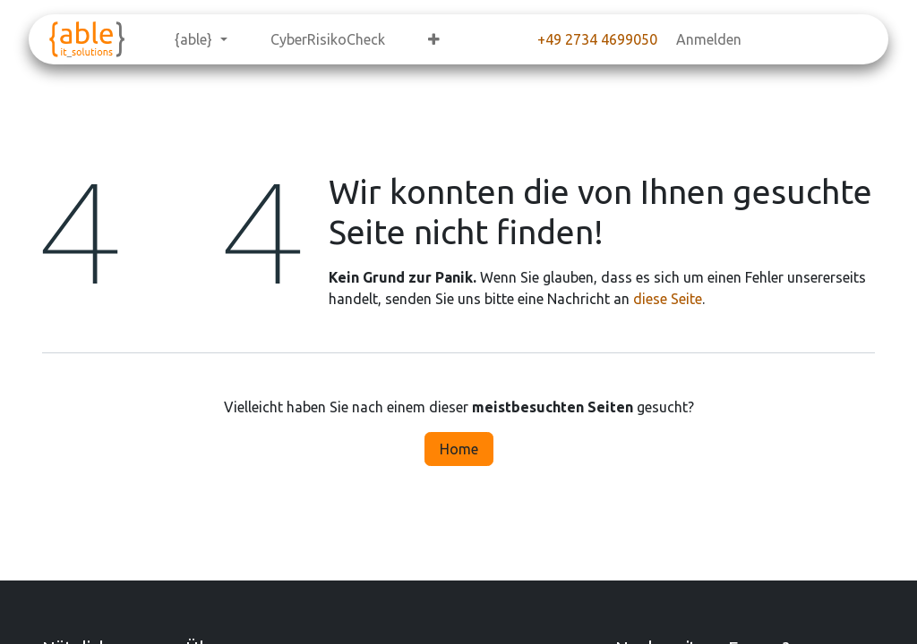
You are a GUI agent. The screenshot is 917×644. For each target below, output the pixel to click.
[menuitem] (200, 39)
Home (459, 449)
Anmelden (708, 39)
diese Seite (667, 299)
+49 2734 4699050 (597, 39)
